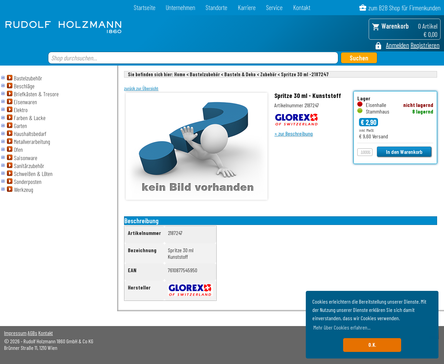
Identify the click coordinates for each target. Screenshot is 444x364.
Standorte (216, 7)
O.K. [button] (372, 345)
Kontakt (301, 7)
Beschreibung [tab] (141, 221)
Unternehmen (180, 7)
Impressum (15, 332)
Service (274, 7)
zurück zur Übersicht (141, 88)
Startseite (144, 7)
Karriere (247, 7)
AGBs (32, 332)
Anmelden (397, 45)
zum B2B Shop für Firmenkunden (404, 8)
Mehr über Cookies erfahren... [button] (341, 327)
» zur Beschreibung (293, 133)
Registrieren (425, 45)
